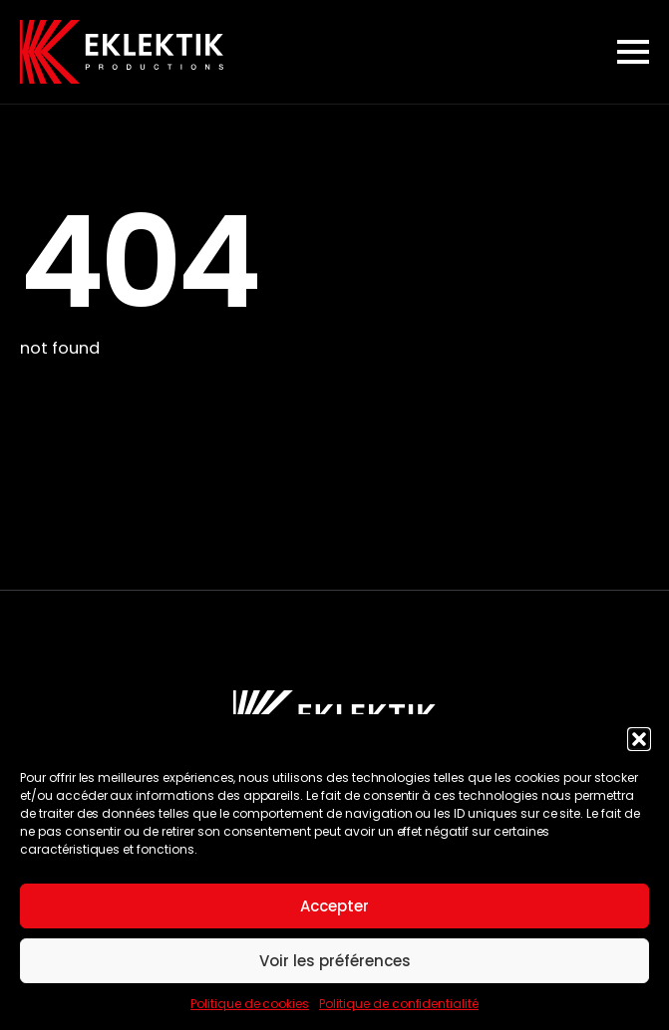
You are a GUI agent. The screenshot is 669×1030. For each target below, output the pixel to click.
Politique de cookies (249, 1003)
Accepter (334, 906)
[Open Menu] (633, 52)
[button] (639, 739)
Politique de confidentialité (399, 1003)
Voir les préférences (335, 960)
